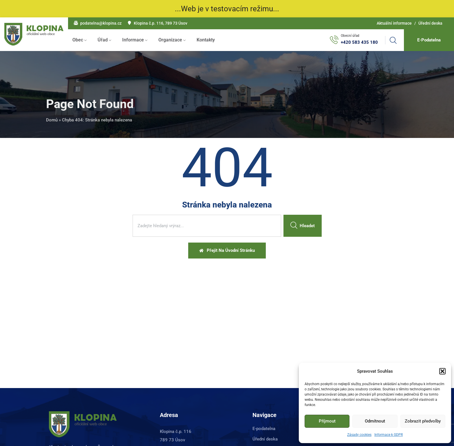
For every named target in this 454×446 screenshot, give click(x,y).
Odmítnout (375, 421)
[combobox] (207, 226)
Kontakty (206, 40)
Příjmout (327, 421)
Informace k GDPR (388, 435)
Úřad (103, 40)
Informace (133, 40)
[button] (442, 371)
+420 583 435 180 (359, 42)
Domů (52, 120)
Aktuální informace (394, 23)
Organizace (170, 40)
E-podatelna (263, 428)
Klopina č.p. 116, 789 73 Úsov (160, 23)
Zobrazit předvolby (423, 421)
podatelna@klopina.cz (101, 23)
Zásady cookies (359, 435)
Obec (77, 40)
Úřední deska (430, 23)
